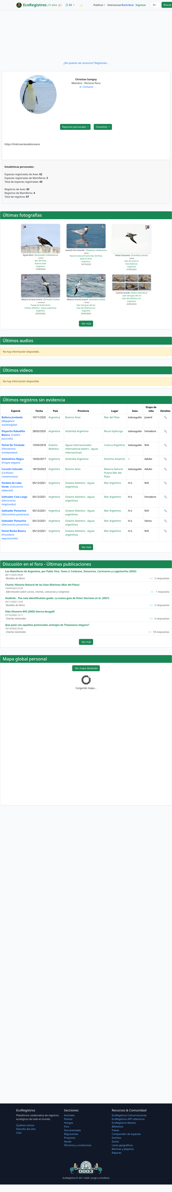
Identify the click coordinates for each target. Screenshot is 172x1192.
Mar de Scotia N (131, 261)
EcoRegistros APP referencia (128, 1119)
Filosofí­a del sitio (26, 1129)
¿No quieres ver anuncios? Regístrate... (86, 63)
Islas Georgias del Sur (86, 305)
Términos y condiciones (77, 1145)
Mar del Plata (40, 260)
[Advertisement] (86, 35)
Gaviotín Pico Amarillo (86, 250)
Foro (66, 1126)
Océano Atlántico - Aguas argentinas (40, 308)
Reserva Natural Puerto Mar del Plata (86, 256)
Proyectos (69, 1137)
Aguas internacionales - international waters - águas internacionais (81, 448)
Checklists (102, 127)
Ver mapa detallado (86, 668)
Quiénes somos (25, 1125)
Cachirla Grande (131, 292)
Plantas (68, 1119)
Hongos (68, 1123)
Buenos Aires (40, 263)
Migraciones (71, 1134)
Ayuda (67, 1141)
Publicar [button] (98, 5)
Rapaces (116, 1152)
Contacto (88, 87)
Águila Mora (40, 255)
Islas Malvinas (131, 263)
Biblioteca (117, 1126)
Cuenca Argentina (114, 445)
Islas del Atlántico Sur (86, 308)
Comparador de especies (126, 1134)
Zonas (115, 1141)
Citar (19, 1132)
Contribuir (127, 5)
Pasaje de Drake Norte (40, 305)
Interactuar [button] (113, 5)
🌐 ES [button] (69, 5)
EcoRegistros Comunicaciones (129, 1115)
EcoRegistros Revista (124, 1123)
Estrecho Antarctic (114, 459)
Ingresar (141, 5)
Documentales (72, 1130)
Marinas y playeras (123, 1149)
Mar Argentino (112, 483)
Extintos (116, 1137)
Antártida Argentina (76, 431)
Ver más (86, 323)
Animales (69, 1115)
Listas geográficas (122, 1145)
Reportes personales (74, 127)
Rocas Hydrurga (113, 431)
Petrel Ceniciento (131, 255)
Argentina (40, 266)
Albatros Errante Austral (40, 299)
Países (115, 1130)
